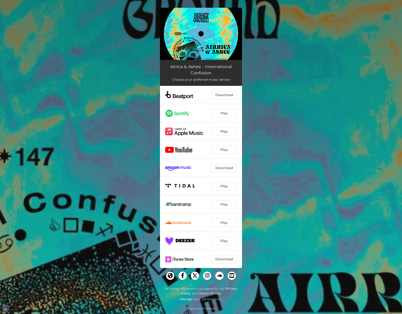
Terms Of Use (209, 293)
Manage (186, 299)
